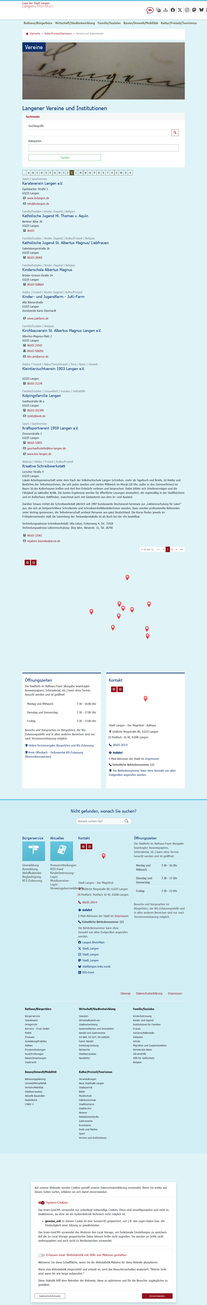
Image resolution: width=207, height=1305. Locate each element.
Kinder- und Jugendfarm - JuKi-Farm (53, 296)
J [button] (67, 172)
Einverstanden (157, 1296)
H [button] (59, 172)
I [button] (63, 172)
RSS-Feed (88, 972)
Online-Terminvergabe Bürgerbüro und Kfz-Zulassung (61, 745)
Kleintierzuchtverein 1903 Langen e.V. (53, 368)
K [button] (71, 172)
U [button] (112, 172)
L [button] (76, 172)
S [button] (103, 172)
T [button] (107, 172)
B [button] (33, 172)
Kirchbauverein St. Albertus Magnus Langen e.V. (61, 330)
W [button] (121, 172)
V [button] (116, 172)
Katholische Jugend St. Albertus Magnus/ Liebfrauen (65, 242)
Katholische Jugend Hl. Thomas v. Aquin (55, 215)
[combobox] (103, 147)
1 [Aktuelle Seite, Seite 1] (167, 549)
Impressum (152, 758)
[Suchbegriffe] (100, 132)
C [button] (37, 172)
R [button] (99, 172)
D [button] (42, 172)
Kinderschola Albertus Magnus (47, 269)
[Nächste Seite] (176, 549)
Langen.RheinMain (93, 942)
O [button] (90, 172)
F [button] (50, 172)
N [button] (85, 172)
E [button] (46, 172)
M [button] (81, 172)
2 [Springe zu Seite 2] (172, 549)
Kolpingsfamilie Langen (41, 395)
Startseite (35, 33)
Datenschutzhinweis (49, 1296)
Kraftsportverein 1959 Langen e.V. (50, 428)
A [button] (28, 172)
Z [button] (125, 172)
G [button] (55, 172)
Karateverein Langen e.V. (42, 183)
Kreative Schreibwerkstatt (43, 466)
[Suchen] (64, 157)
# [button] (130, 172)
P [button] (94, 172)
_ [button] (24, 172)
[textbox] (36, 148)
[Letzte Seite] (182, 549)
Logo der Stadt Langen (51, 8)
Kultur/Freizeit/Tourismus (58, 33)
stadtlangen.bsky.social (96, 966)
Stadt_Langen (90, 948)
